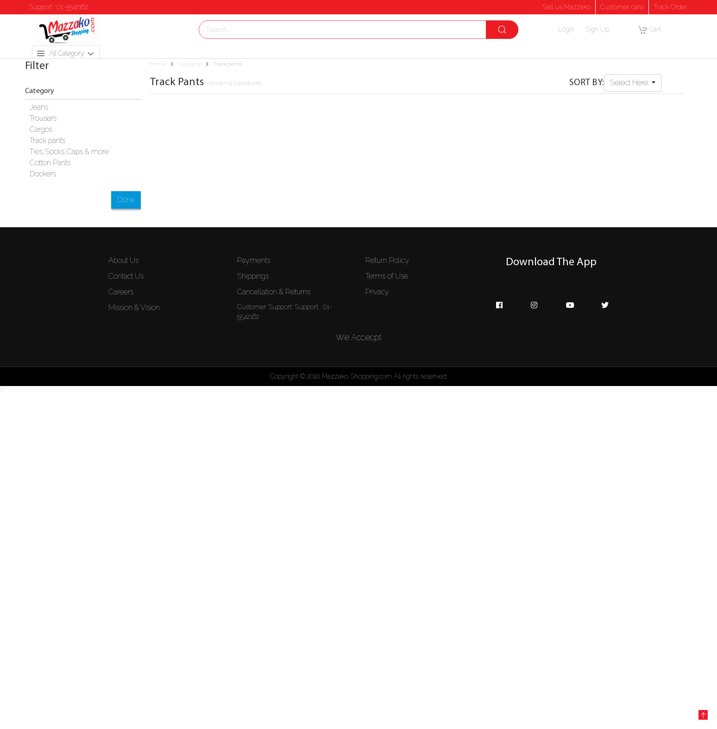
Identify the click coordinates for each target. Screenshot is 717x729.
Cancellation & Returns (273, 291)
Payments (253, 260)
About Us (123, 260)
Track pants (47, 140)
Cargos (41, 129)
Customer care (622, 7)
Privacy (377, 291)
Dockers (43, 173)
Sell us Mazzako (566, 7)
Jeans (39, 107)
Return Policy (387, 260)
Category (189, 64)
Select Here (630, 82)
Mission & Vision (134, 307)
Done (126, 199)
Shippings (253, 276)
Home (158, 64)
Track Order (670, 7)
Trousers (43, 118)
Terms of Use (386, 276)
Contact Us (126, 276)
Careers (120, 291)
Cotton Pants (50, 162)
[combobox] (358, 29)
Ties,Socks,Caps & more (69, 151)
